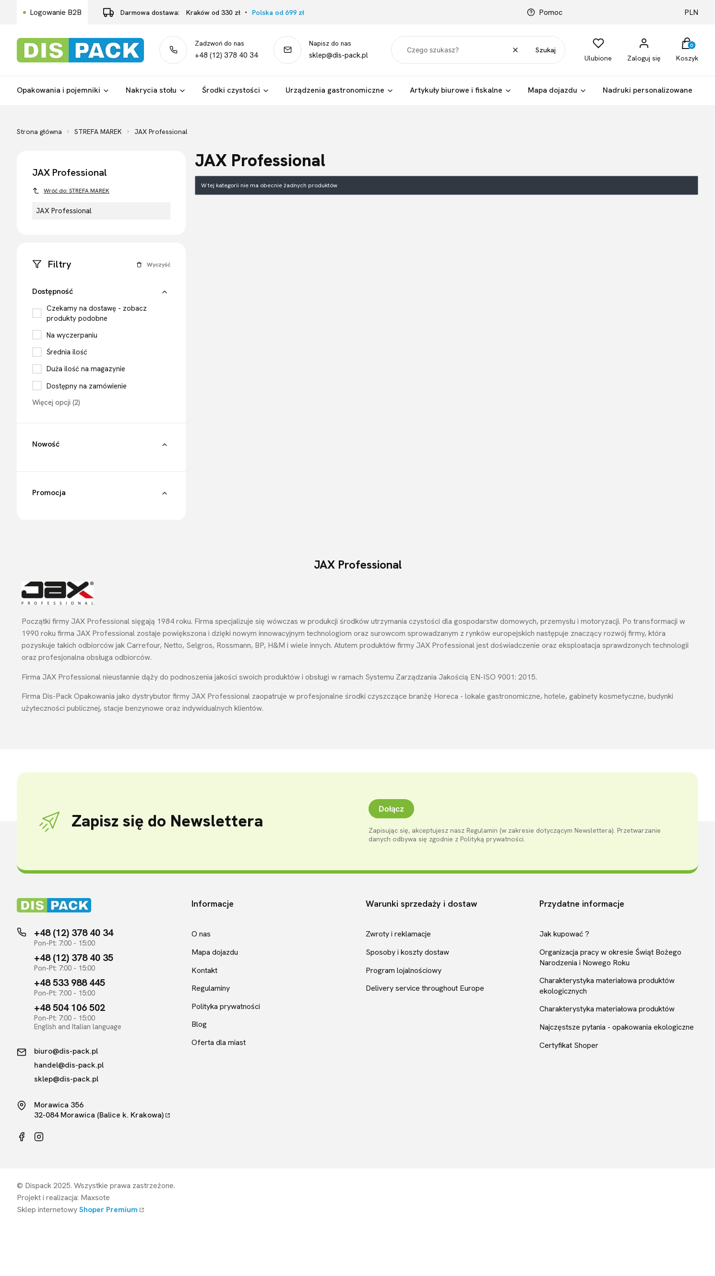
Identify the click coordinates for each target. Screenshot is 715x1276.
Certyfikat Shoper (568, 1045)
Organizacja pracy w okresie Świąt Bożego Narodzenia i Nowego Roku (610, 957)
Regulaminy (210, 988)
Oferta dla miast (218, 1042)
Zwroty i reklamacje (398, 934)
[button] (164, 292)
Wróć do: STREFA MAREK (70, 190)
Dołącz (391, 809)
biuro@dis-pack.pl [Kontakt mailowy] (66, 1051)
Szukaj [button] (546, 50)
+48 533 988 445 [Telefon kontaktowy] (69, 982)
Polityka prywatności (225, 1006)
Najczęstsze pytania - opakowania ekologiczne (616, 1027)
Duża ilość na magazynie (86, 369)
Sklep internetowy (77, 1209)
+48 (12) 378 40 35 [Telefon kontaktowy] (73, 957)
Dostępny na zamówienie (87, 386)
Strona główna (39, 131)
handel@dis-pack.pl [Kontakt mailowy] (69, 1065)
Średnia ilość (67, 352)
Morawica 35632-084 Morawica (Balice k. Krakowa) (99, 1110)
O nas (201, 934)
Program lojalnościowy (403, 970)
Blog (199, 1024)
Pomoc (544, 12)
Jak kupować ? (564, 934)
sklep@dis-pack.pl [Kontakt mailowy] (66, 1079)
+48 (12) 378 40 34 (226, 55)
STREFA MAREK (98, 131)
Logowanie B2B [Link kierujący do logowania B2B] (56, 12)
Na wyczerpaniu (72, 335)
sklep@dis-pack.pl (338, 55)
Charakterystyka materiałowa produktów (607, 1009)
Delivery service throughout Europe (425, 988)
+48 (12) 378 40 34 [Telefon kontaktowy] (73, 932)
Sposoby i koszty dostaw (407, 952)
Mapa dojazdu (214, 952)
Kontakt (204, 970)
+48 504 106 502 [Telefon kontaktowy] (69, 1007)
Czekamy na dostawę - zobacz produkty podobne (97, 313)
